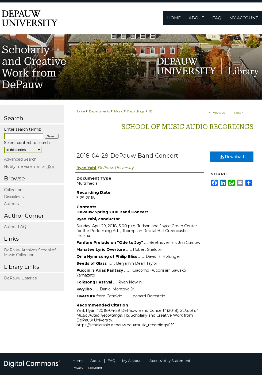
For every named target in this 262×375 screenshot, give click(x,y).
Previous (218, 113)
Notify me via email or (29, 166)
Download (232, 156)
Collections (14, 189)
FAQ (111, 360)
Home (80, 111)
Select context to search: (27, 142)
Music (118, 111)
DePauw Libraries (20, 278)
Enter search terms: (22, 129)
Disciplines (14, 196)
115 (150, 111)
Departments (99, 111)
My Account (132, 360)
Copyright (95, 368)
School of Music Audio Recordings (187, 127)
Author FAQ (15, 226)
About (95, 360)
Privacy (78, 368)
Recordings (135, 111)
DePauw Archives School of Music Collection (30, 252)
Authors (11, 203)
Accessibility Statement (169, 360)
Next (237, 113)
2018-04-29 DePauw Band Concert (127, 155)
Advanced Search (20, 159)
